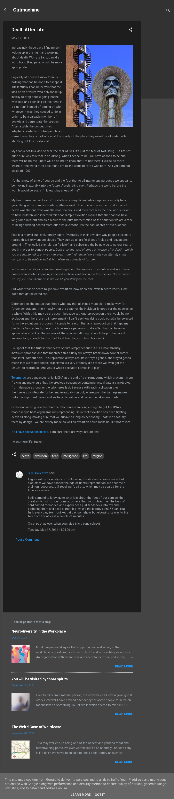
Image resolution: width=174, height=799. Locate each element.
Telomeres (18, 377)
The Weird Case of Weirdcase (36, 727)
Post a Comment (27, 539)
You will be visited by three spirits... (41, 679)
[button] (130, 30)
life (85, 456)
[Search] (168, 11)
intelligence (70, 456)
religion (97, 456)
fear (55, 456)
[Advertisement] (157, 82)
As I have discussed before (29, 432)
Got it (100, 795)
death (25, 456)
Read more (124, 666)
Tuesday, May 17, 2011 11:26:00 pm (51, 530)
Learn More (81, 795)
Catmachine (26, 10)
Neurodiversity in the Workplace (38, 631)
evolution (40, 456)
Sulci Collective (38, 473)
